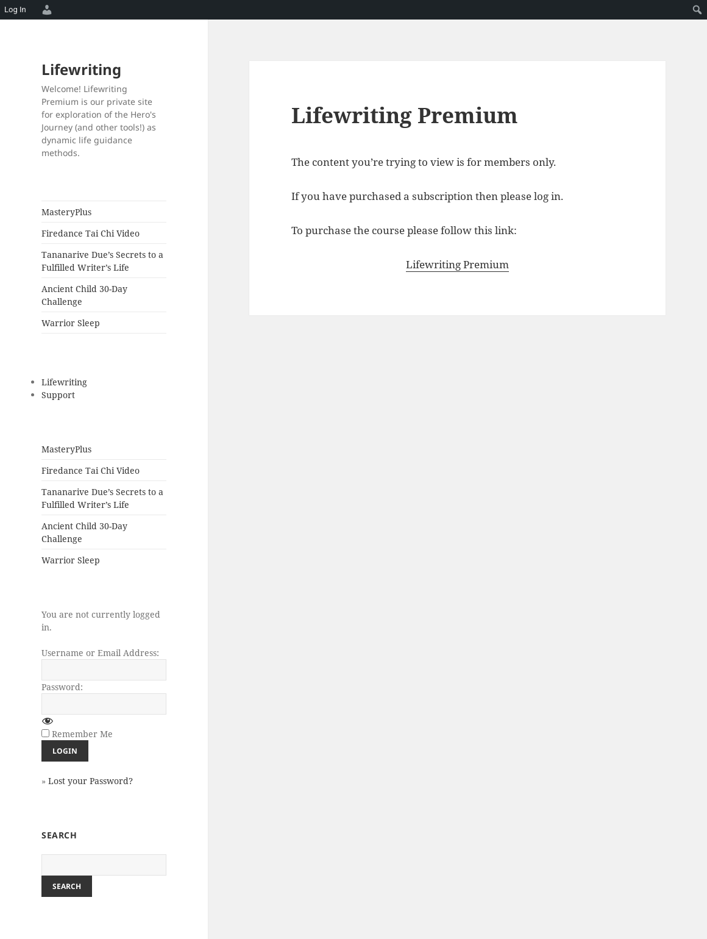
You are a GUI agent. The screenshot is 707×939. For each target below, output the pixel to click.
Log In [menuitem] (15, 9)
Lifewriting (81, 69)
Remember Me (82, 734)
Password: (62, 687)
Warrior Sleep (70, 323)
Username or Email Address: (100, 653)
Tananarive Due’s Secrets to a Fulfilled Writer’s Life (102, 261)
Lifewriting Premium (457, 264)
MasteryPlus (66, 212)
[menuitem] (45, 10)
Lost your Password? (90, 781)
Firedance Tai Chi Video (90, 233)
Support (58, 395)
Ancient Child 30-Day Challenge (84, 295)
